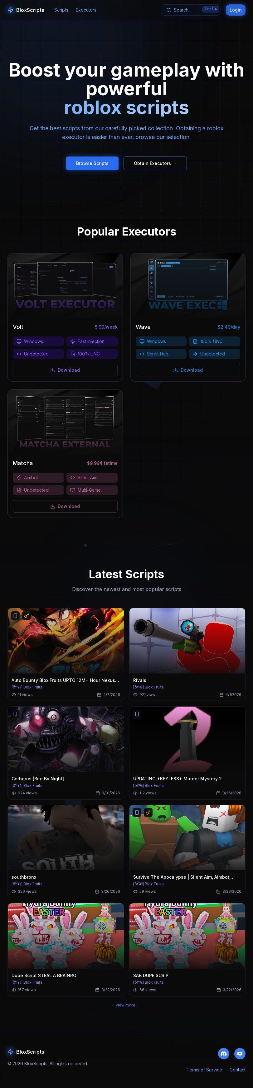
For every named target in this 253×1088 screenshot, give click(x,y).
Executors (86, 9)
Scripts (61, 9)
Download (65, 376)
